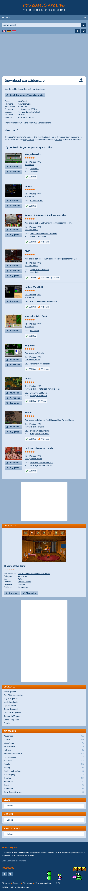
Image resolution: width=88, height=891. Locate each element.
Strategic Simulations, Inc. (41, 463)
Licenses (8, 814)
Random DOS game (12, 716)
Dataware (34, 169)
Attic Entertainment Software (43, 234)
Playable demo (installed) (29, 112)
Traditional (44, 788)
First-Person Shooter (44, 753)
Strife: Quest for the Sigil (66, 259)
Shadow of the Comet (15, 565)
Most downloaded (11, 702)
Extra (37, 360)
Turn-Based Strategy (44, 792)
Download (14, 166)
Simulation (44, 781)
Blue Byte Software (38, 393)
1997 (39, 424)
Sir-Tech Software (38, 236)
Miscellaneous (44, 757)
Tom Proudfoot (36, 200)
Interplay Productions (39, 431)
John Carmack (8, 861)
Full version (29, 360)
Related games (11, 828)
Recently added (11, 709)
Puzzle (44, 764)
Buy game (14, 235)
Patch (41, 427)
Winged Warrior (33, 154)
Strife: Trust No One (46, 259)
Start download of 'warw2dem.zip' (26, 95)
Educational (44, 743)
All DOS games (10, 692)
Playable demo (31, 230)
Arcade (44, 739)
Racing (44, 767)
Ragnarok (30, 345)
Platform (44, 760)
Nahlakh (29, 186)
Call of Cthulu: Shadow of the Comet (34, 574)
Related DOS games (12, 713)
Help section (28, 140)
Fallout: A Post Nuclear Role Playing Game (55, 420)
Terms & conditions (43, 883)
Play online (14, 171)
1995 (39, 162)
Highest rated (10, 706)
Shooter (44, 778)
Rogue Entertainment (39, 270)
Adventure (22, 576)
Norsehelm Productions (40, 364)
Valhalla (40, 353)
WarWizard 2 (23, 101)
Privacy (16, 883)
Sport (44, 785)
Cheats (7, 723)
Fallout (28, 412)
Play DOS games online (14, 695)
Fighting (44, 750)
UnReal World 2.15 (34, 287)
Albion (28, 378)
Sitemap (6, 883)
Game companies (11, 720)
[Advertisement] (44, 53)
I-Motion (21, 584)
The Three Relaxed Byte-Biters (43, 301)
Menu (8, 17)
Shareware (29, 165)
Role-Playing (30, 162)
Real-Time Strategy (44, 771)
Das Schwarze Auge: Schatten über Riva (54, 223)
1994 (39, 194)
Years (7, 800)
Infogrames (23, 587)
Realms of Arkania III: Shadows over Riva (45, 215)
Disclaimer (27, 883)
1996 (39, 227)
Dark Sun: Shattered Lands (39, 448)
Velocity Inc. (35, 272)
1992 (39, 357)
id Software (21, 861)
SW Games (34, 331)
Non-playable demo (33, 459)
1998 (39, 295)
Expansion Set (44, 746)
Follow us (8, 867)
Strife (28, 251)
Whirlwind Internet (22, 887)
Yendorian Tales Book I (36, 316)
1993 (39, 456)
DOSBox (58, 140)
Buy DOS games (11, 699)
